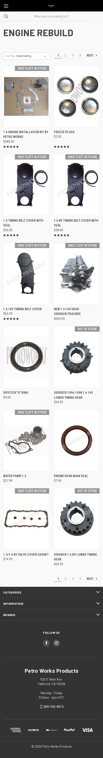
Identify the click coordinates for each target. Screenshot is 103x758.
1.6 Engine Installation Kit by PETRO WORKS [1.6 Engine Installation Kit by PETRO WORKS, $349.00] (25, 134)
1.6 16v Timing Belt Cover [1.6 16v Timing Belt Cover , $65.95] (22, 309)
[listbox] (32, 56)
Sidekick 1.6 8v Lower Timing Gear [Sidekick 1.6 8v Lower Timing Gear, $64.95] (75, 557)
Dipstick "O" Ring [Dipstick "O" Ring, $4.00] (15, 393)
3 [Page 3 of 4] (73, 55)
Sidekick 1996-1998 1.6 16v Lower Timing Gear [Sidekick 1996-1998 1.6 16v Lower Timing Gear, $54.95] (73, 395)
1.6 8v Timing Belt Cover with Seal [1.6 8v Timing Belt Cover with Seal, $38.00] (76, 223)
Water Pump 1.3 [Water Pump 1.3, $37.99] (14, 476)
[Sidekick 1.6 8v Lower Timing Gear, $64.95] (77, 519)
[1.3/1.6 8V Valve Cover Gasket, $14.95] (26, 519)
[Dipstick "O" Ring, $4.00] (26, 357)
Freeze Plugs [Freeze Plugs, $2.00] (64, 132)
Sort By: (10, 56)
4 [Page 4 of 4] (80, 55)
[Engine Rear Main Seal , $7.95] (77, 440)
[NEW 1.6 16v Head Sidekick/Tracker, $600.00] (77, 273)
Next (92, 55)
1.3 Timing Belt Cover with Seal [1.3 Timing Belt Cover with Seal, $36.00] (23, 223)
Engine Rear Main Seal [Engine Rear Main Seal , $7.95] (71, 476)
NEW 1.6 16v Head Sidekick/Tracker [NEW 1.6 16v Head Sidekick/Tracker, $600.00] (67, 311)
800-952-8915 (54, 707)
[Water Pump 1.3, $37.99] (26, 440)
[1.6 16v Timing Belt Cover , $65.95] (26, 273)
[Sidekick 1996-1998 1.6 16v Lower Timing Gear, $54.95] (77, 357)
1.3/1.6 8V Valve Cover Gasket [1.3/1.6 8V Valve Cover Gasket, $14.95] (26, 554)
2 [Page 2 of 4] (65, 55)
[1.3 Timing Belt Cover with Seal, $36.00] (26, 185)
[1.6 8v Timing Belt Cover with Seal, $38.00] (77, 185)
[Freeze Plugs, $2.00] (77, 96)
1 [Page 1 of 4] (58, 55)
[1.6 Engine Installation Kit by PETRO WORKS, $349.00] (26, 96)
